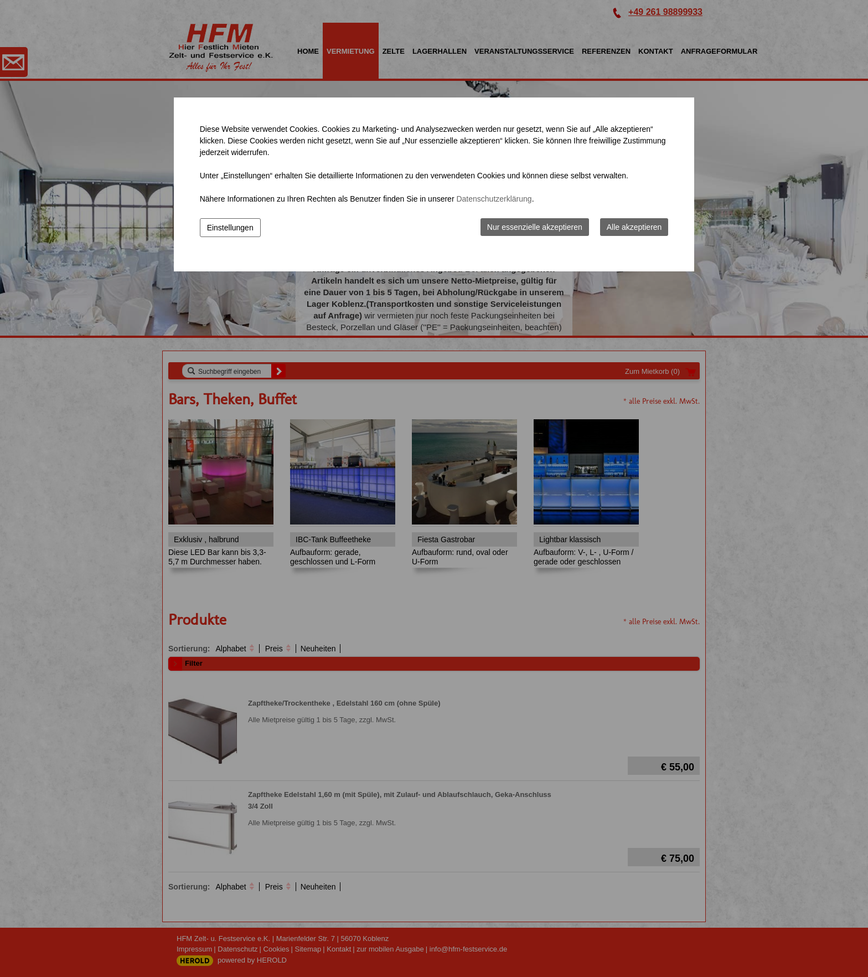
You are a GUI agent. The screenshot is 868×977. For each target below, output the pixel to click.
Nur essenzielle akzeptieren (534, 227)
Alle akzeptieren (634, 227)
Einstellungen (230, 227)
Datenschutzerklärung (493, 198)
